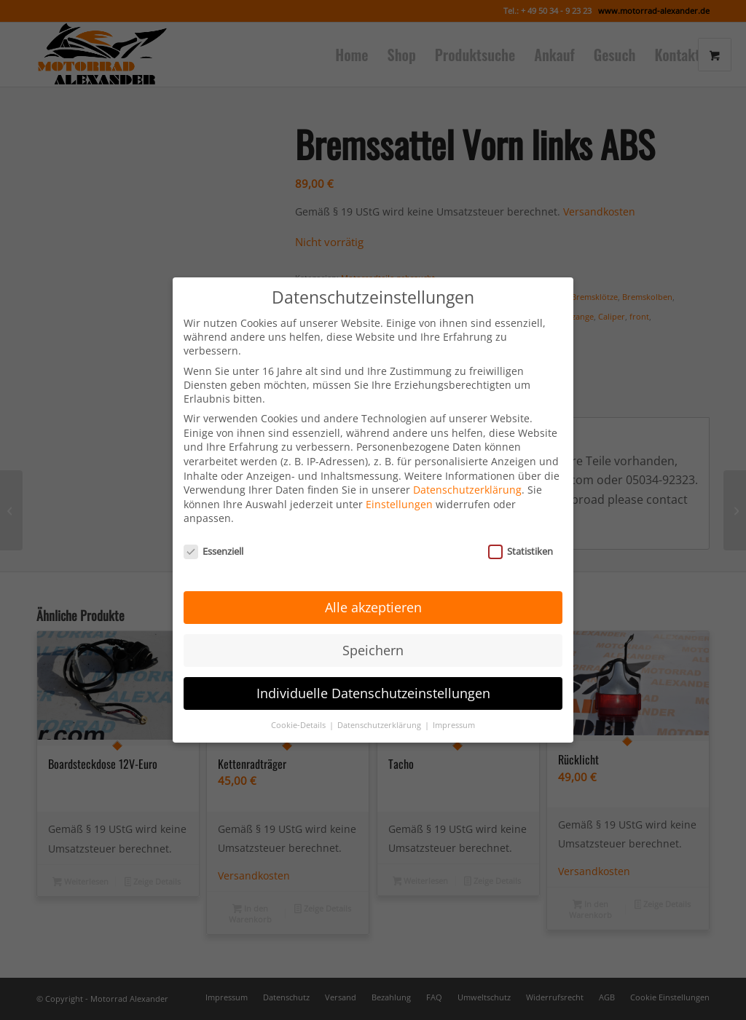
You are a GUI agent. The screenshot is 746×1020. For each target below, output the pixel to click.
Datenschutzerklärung (467, 476)
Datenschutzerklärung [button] (380, 711)
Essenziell (213, 538)
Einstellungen (399, 490)
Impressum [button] (454, 711)
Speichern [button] (373, 636)
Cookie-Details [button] (299, 711)
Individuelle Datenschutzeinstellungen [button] (373, 679)
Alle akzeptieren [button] (373, 593)
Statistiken (520, 538)
